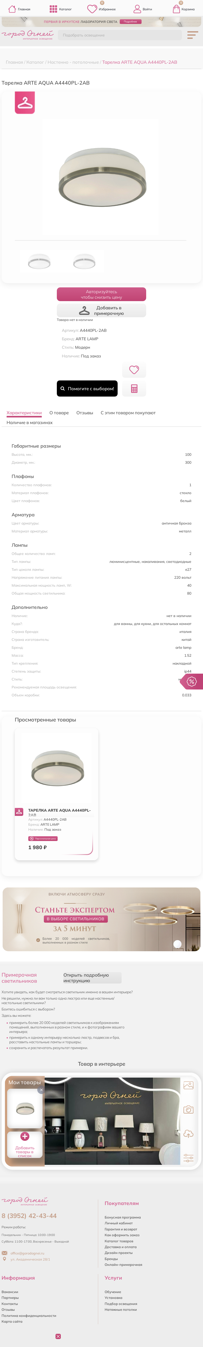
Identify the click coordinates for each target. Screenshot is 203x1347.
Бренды (111, 1259)
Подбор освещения (121, 1304)
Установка (113, 1297)
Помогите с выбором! (87, 388)
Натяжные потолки (121, 1309)
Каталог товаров (119, 1241)
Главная (19, 9)
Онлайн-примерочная (123, 1264)
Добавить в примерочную (101, 310)
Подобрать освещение (84, 35)
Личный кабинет (119, 1223)
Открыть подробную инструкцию (86, 977)
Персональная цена (43, 839)
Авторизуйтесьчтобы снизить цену (101, 294)
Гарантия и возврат (121, 1229)
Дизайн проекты (119, 1253)
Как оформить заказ (122, 1235)
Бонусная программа (123, 1217)
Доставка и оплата (121, 1247)
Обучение (113, 1292)
